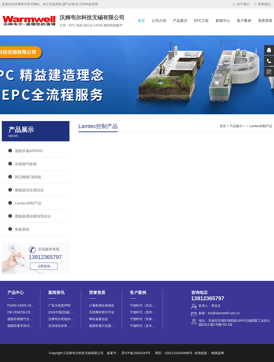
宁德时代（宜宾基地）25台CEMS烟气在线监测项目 (143, 305)
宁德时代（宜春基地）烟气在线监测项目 (143, 319)
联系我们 (262, 4)
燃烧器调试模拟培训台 (33, 216)
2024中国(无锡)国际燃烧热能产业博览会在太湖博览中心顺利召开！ (61, 312)
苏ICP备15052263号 (136, 353)
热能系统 (22, 229)
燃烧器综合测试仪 (29, 190)
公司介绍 (159, 21)
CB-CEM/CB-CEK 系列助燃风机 (21, 312)
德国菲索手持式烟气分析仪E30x (21, 326)
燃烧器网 (217, 353)
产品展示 (180, 21)
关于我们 (241, 4)
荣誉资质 (97, 292)
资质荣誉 (265, 21)
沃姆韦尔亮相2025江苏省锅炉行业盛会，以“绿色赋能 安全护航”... (61, 319)
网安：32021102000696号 (173, 353)
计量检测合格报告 (101, 305)
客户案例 (244, 21)
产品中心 (15, 292)
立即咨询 (43, 266)
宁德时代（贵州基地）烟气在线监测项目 (143, 312)
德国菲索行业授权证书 (102, 326)
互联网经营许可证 (101, 312)
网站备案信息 (98, 319)
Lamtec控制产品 (28, 203)
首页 (141, 21)
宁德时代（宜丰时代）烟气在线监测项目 (143, 326)
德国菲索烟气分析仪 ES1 (21, 319)
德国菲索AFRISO (29, 151)
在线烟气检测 (26, 164)
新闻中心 (223, 21)
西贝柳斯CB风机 (28, 177)
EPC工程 (201, 21)
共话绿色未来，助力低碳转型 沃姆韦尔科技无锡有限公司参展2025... (61, 326)
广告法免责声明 (59, 305)
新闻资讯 (56, 292)
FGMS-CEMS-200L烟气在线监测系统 (21, 305)
